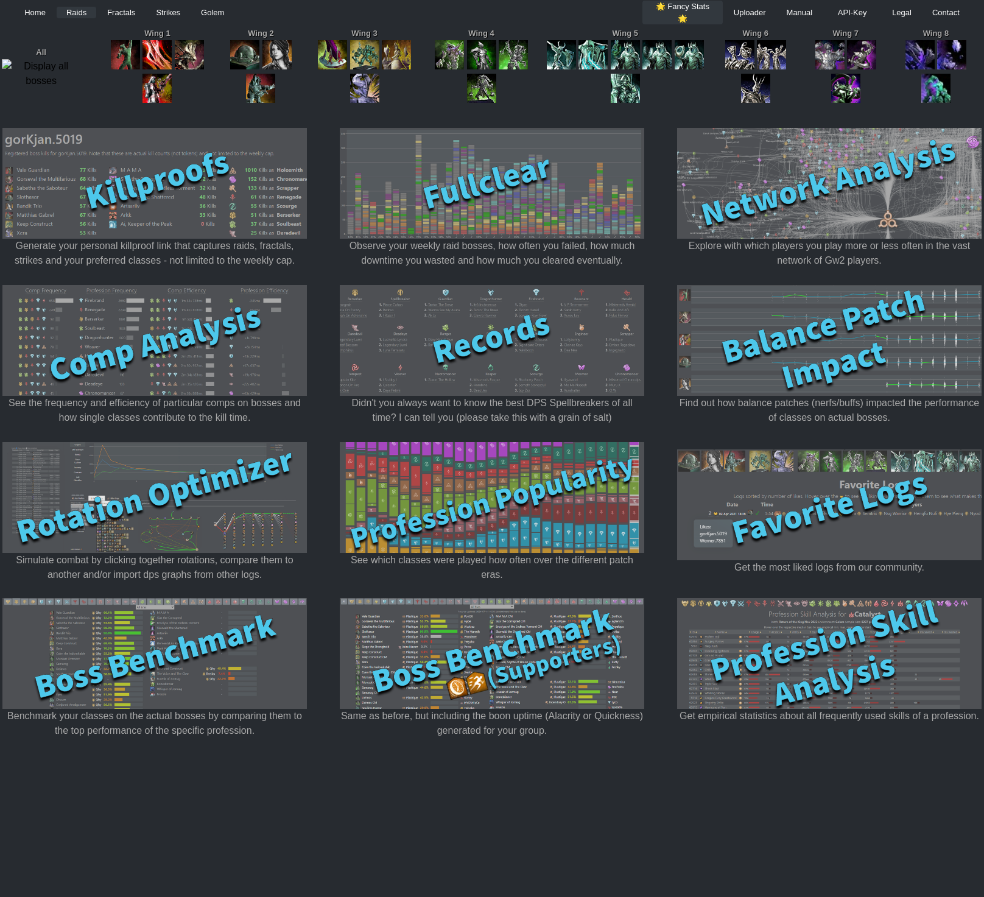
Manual (800, 12)
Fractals (121, 12)
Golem (212, 12)
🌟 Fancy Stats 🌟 (682, 12)
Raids (76, 12)
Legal (902, 12)
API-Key (852, 12)
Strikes (168, 12)
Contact (946, 12)
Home (35, 12)
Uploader (750, 12)
